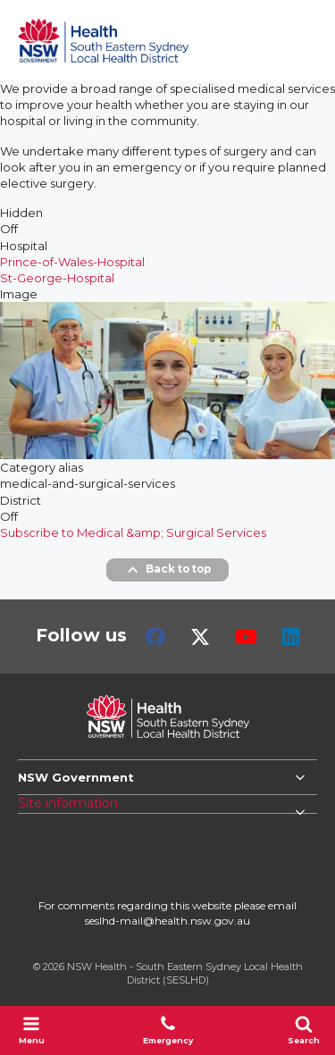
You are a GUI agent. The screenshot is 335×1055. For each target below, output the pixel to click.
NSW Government (76, 777)
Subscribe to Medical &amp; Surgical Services (133, 532)
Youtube (246, 637)
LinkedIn (290, 637)
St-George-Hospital (57, 278)
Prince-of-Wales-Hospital (72, 262)
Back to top (167, 570)
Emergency (168, 1030)
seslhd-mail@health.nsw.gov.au (167, 920)
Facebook (155, 637)
